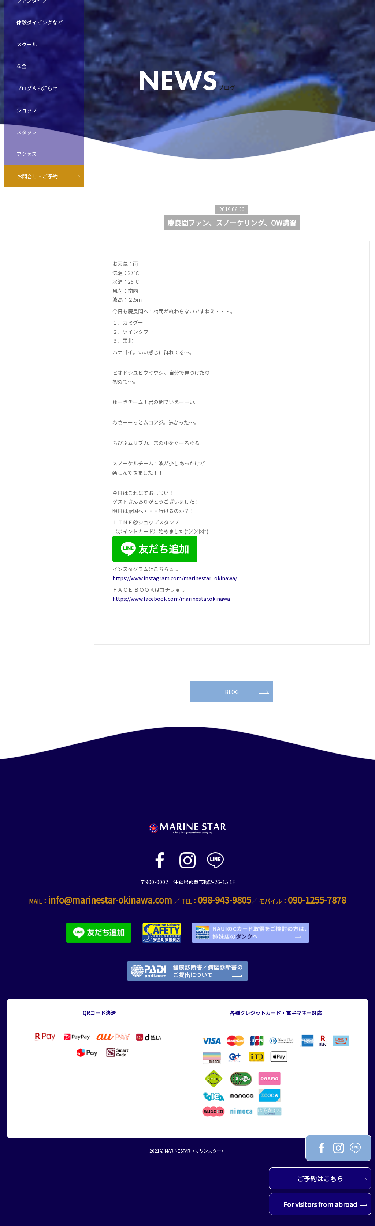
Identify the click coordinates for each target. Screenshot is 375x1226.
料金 (21, 67)
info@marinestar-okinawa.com (110, 899)
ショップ (26, 111)
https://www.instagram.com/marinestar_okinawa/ (174, 578)
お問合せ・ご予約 (37, 177)
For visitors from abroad (325, 1204)
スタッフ (26, 133)
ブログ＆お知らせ (36, 89)
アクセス (26, 155)
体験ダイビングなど (39, 23)
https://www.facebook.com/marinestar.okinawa (171, 598)
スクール (26, 45)
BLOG (247, 691)
